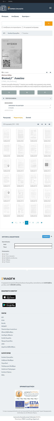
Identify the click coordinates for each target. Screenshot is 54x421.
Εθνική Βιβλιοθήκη (7, 332)
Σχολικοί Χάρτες (6, 372)
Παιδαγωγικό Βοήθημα (8, 366)
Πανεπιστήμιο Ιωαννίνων (9, 329)
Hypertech (36, 419)
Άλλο (2, 375)
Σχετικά (28, 117)
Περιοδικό (4, 363)
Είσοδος (10, 1)
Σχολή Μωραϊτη (6, 338)
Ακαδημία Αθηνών (7, 335)
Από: (4, 244)
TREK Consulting (27, 419)
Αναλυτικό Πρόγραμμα (8, 369)
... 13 (37, 222)
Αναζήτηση (15, 16)
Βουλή (3, 323)
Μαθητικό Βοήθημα (7, 360)
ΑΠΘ (2, 344)
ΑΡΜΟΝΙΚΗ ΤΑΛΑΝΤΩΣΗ (16, 105)
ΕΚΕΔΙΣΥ (4, 326)
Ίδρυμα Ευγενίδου (7, 341)
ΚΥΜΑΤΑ (11, 108)
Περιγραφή (6, 117)
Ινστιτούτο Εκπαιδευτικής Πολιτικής (24, 417)
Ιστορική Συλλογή (15, 8)
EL (4, 1)
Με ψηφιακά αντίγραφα (30, 27)
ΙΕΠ (4, 33)
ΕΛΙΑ (2, 320)
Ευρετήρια (26, 16)
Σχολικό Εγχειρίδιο (13, 33)
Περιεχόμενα (10, 98)
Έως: (5, 247)
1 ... (16, 222)
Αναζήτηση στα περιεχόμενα (11, 27)
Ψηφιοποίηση (18, 117)
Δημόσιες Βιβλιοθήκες (8, 347)
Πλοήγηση (5, 16)
